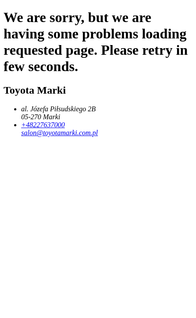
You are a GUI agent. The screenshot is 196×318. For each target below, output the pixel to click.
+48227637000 (43, 125)
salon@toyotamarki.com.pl (59, 132)
